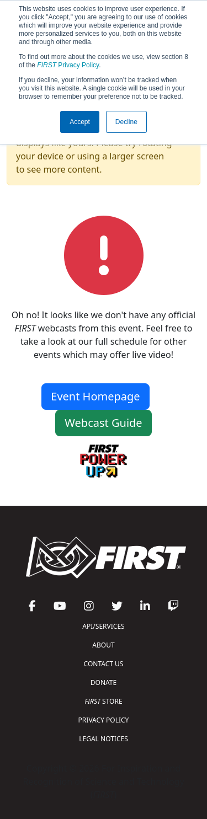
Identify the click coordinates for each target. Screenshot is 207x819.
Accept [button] (80, 122)
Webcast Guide (103, 422)
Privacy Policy (68, 65)
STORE (103, 701)
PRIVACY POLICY (103, 720)
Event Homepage (95, 396)
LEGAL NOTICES (103, 738)
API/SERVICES (103, 626)
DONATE (103, 682)
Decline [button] (126, 122)
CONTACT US (104, 663)
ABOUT (103, 645)
